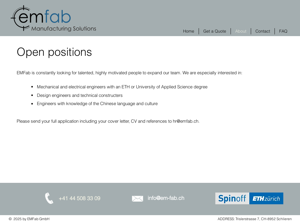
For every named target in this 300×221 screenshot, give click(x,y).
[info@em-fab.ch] (165, 198)
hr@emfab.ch (185, 121)
